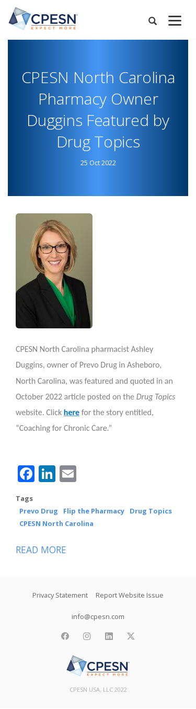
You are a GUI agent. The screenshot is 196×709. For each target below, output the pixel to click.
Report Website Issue (130, 595)
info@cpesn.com (98, 616)
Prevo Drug (38, 511)
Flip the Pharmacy (93, 511)
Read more (41, 549)
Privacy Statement (60, 595)
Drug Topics (151, 511)
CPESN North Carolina (56, 523)
